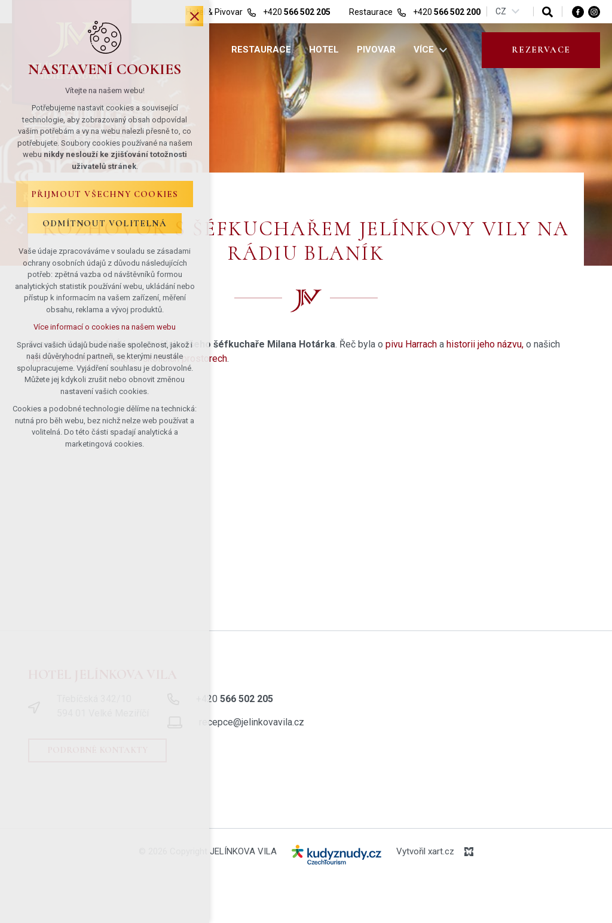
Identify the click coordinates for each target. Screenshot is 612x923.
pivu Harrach (411, 344)
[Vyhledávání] (547, 11)
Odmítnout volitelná (104, 223)
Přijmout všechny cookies (105, 194)
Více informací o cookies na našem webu (104, 326)
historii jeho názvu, (485, 344)
